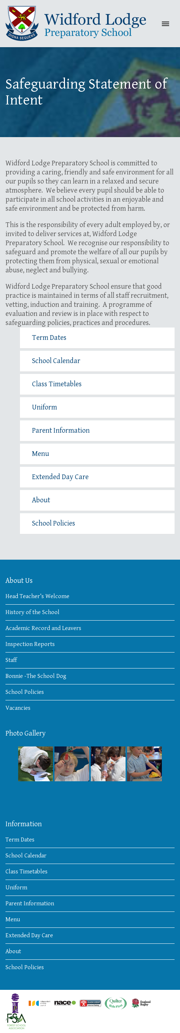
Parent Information (61, 431)
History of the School (32, 612)
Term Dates (49, 338)
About (41, 500)
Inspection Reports (30, 644)
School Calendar (56, 361)
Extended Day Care (60, 477)
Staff (11, 660)
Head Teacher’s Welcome (37, 596)
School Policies (53, 523)
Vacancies (17, 708)
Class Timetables (57, 384)
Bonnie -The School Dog (35, 676)
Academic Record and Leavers (43, 628)
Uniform (44, 407)
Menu (40, 454)
